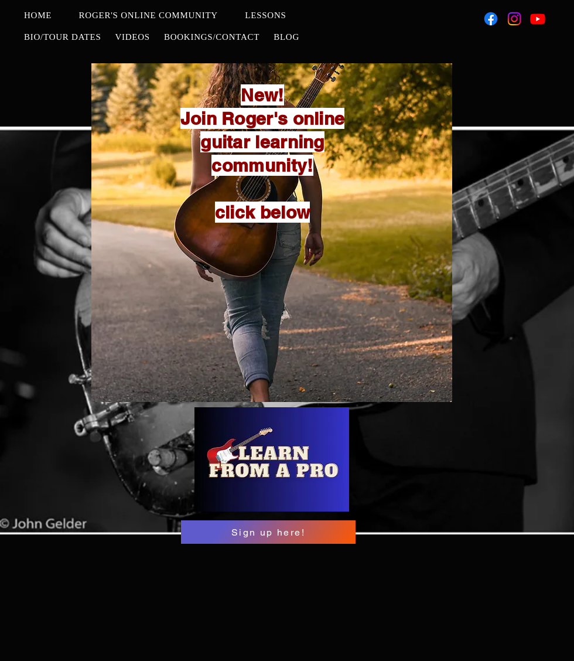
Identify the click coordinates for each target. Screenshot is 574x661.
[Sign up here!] (268, 532)
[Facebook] (491, 19)
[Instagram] (514, 19)
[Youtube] (537, 19)
